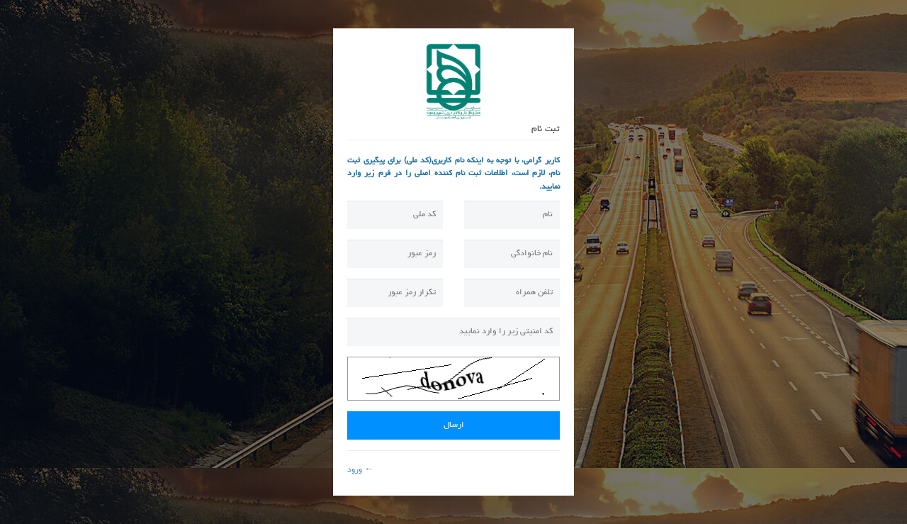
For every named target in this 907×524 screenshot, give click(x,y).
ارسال (454, 425)
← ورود (360, 469)
